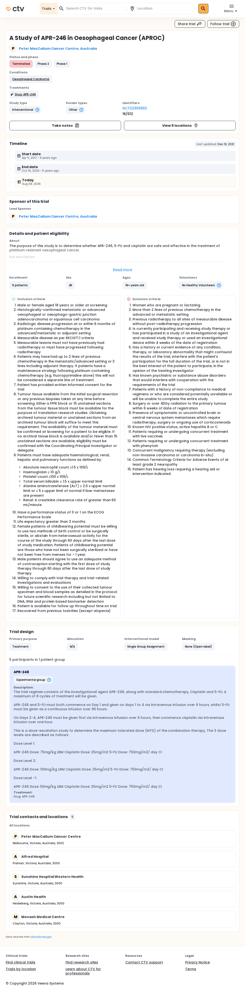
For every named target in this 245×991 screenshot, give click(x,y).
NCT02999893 (134, 108)
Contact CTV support (144, 962)
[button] (30, 79)
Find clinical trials (20, 962)
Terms (190, 969)
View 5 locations (180, 125)
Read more (122, 270)
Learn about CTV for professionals (83, 971)
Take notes (65, 125)
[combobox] (94, 8)
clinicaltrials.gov (40, 937)
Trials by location (21, 969)
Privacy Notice (197, 962)
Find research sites (82, 962)
